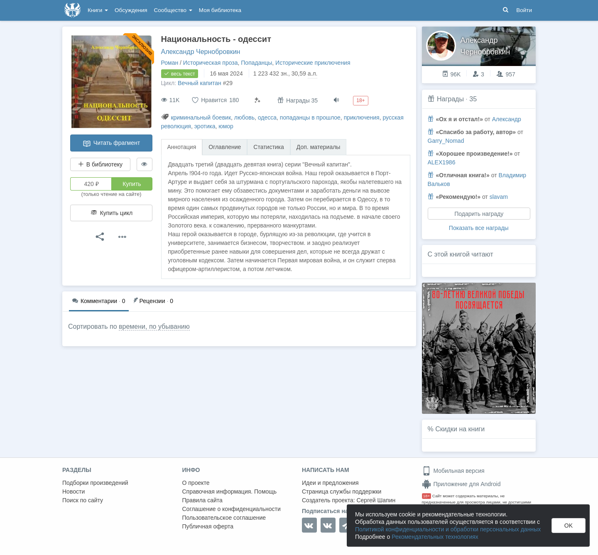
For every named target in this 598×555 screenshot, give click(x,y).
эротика (205, 126)
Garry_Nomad (446, 140)
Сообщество (173, 10)
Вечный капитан (199, 83)
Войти (524, 10)
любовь (244, 117)
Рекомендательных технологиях (435, 536)
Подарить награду (478, 213)
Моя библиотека (220, 10)
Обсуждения (131, 10)
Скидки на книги (460, 429)
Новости (73, 491)
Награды (450, 99)
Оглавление (224, 147)
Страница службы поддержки (341, 491)
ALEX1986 (442, 162)
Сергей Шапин (375, 500)
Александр (506, 119)
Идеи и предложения (330, 482)
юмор (225, 126)
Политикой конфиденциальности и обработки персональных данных (448, 529)
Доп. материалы (319, 147)
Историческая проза (210, 62)
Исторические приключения (312, 62)
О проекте (196, 482)
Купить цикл (111, 213)
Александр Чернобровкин (200, 51)
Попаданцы (256, 62)
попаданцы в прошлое (310, 117)
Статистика (268, 147)
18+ (426, 496)
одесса (267, 117)
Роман (170, 62)
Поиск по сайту (82, 500)
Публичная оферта (208, 526)
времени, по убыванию (154, 326)
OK (568, 525)
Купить (132, 184)
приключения (362, 117)
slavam (499, 196)
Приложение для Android (461, 484)
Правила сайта (202, 500)
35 (473, 99)
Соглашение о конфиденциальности (231, 509)
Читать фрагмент (111, 143)
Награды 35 (297, 100)
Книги (98, 10)
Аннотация (181, 147)
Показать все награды (479, 228)
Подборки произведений (95, 482)
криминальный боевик (201, 117)
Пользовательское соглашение (224, 517)
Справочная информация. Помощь (229, 491)
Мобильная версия (453, 470)
